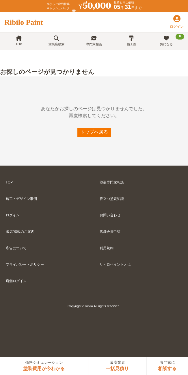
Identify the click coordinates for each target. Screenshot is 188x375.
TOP (19, 41)
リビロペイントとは (115, 264)
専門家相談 (94, 41)
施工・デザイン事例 (21, 199)
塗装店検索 (56, 41)
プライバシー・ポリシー (25, 264)
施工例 (131, 41)
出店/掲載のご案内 (20, 232)
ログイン (13, 215)
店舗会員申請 (110, 232)
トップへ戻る (94, 132)
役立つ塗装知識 (112, 199)
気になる (172, 40)
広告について (16, 248)
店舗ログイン (16, 281)
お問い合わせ (110, 215)
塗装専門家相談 (112, 182)
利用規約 (106, 248)
